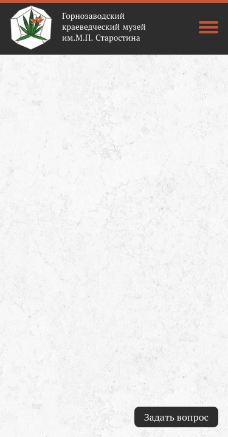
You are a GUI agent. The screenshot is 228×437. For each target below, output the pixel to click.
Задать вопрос (176, 417)
